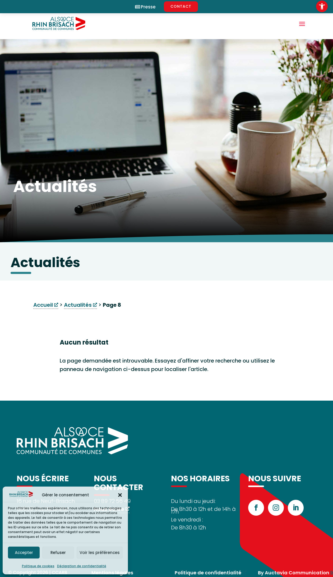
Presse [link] (148, 7)
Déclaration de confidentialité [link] (81, 566)
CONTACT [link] (180, 6)
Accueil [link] (43, 305)
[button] (120, 495)
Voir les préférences (100, 552)
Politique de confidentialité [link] (208, 572)
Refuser (58, 552)
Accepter (24, 552)
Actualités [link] (78, 305)
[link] (322, 6)
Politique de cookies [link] (38, 566)
